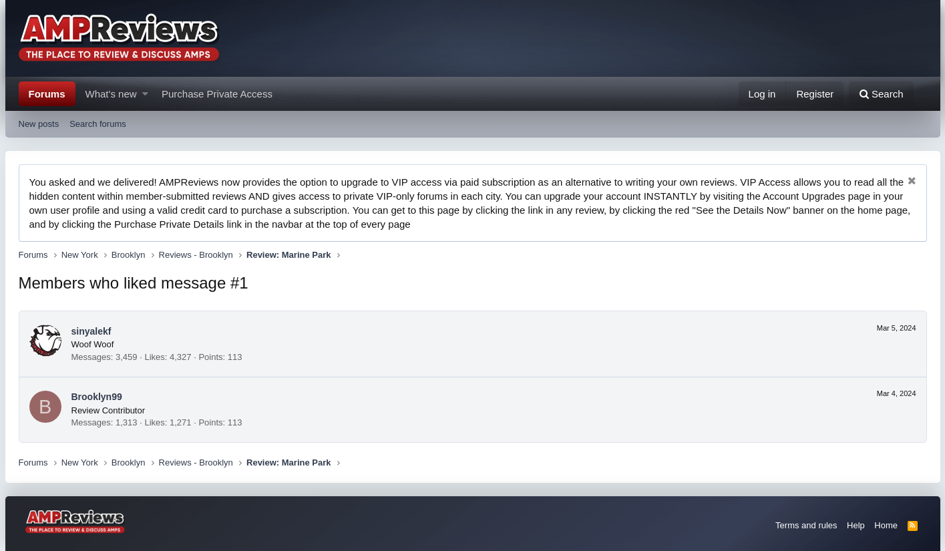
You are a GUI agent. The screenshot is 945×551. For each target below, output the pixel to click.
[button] (145, 93)
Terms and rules (806, 525)
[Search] (881, 93)
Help (856, 525)
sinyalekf (91, 331)
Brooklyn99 (96, 396)
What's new (111, 94)
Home (886, 525)
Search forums (97, 124)
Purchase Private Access (217, 94)
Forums (47, 94)
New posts (39, 124)
